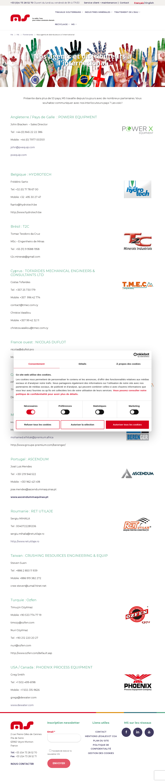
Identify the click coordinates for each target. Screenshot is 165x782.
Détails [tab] (82, 364)
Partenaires (28, 34)
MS (73, 24)
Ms (12, 34)
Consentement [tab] (36, 364)
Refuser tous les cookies (37, 424)
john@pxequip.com (23, 147)
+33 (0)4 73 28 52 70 (22, 2)
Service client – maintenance (100, 2)
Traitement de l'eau (126, 12)
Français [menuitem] (139, 3)
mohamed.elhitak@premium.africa (32, 437)
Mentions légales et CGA (101, 736)
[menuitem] (139, 3)
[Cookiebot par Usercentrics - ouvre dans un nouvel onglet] (135, 355)
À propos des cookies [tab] (128, 364)
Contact (124, 2)
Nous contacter (22, 764)
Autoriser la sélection (82, 424)
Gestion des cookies (101, 753)
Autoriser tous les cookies (127, 424)
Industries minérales (97, 12)
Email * (64, 736)
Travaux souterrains (68, 12)
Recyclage (61, 24)
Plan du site (101, 740)
